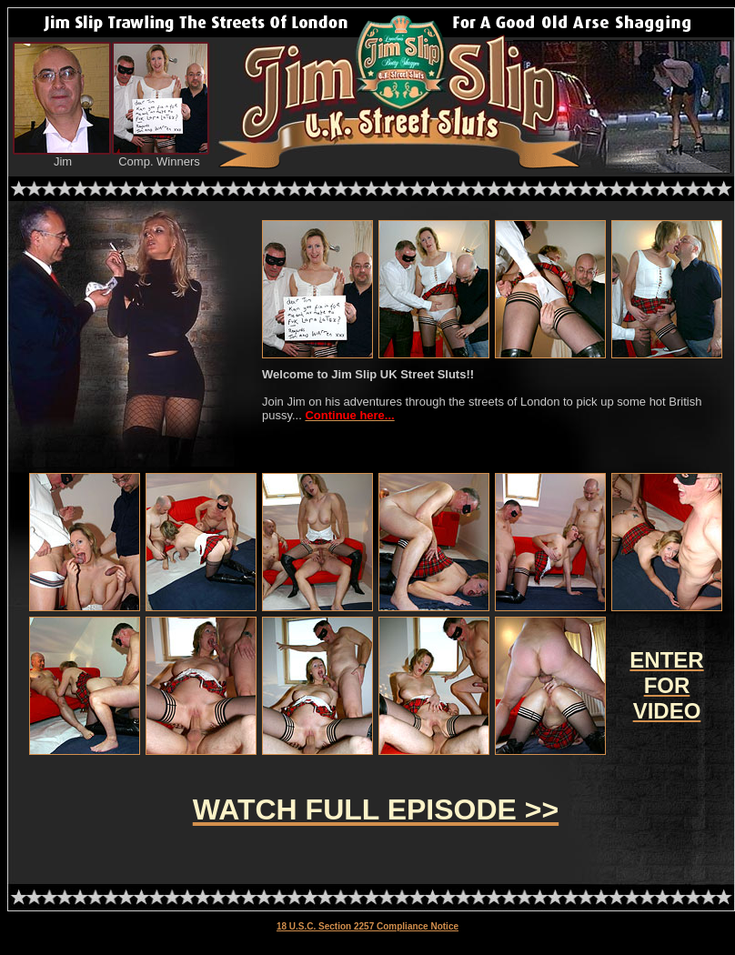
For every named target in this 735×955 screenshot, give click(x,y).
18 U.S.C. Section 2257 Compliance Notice (367, 926)
